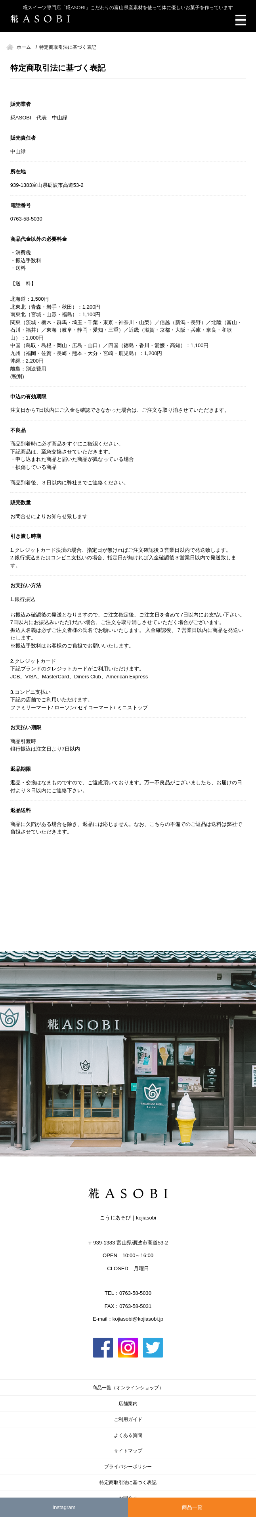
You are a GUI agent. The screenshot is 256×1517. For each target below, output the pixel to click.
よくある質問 (128, 1435)
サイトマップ (128, 1450)
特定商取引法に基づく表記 (128, 1482)
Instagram (64, 1507)
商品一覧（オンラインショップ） (128, 1387)
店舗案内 (128, 1403)
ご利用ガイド (128, 1419)
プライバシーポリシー (128, 1466)
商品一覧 (192, 1507)
